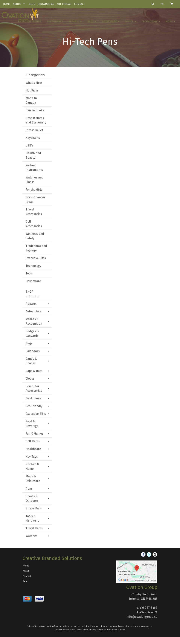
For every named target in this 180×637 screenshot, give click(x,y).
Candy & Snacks (31, 361)
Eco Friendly (34, 406)
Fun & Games (34, 433)
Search (26, 581)
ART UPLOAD (64, 4)
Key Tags (32, 456)
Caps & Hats (34, 371)
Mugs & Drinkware (33, 479)
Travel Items (34, 528)
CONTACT (79, 4)
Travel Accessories (34, 212)
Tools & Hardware (32, 518)
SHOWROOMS (46, 4)
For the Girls (34, 189)
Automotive (33, 311)
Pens (29, 488)
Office (130, 24)
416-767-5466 (148, 607)
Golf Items (33, 441)
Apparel (75, 24)
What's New (34, 83)
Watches (31, 536)
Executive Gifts (36, 258)
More (170, 24)
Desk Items (33, 398)
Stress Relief (34, 130)
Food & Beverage (32, 424)
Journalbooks (35, 110)
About (26, 570)
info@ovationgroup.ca (141, 616)
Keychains (33, 138)
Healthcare (33, 449)
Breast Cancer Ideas (35, 199)
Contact (27, 576)
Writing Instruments (34, 168)
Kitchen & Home (32, 466)
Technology (151, 24)
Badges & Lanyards (32, 333)
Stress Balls (34, 508)
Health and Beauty (33, 155)
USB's (29, 145)
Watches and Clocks (35, 180)
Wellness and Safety (35, 236)
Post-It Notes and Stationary (36, 120)
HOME (6, 4)
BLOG (32, 4)
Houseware (33, 281)
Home (26, 565)
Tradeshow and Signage (36, 248)
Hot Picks (32, 90)
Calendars (33, 351)
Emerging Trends (29, 24)
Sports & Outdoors (32, 498)
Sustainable (55, 24)
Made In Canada (31, 100)
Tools (29, 273)
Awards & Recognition (34, 321)
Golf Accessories (34, 224)
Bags (91, 24)
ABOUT (17, 4)
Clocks (30, 378)
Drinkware (110, 24)
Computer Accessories (34, 388)
